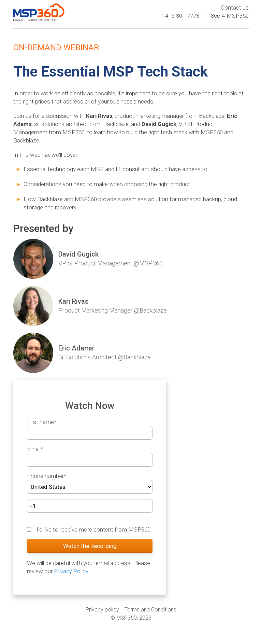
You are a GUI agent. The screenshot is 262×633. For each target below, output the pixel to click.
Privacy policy (102, 609)
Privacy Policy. (71, 571)
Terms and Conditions (150, 609)
